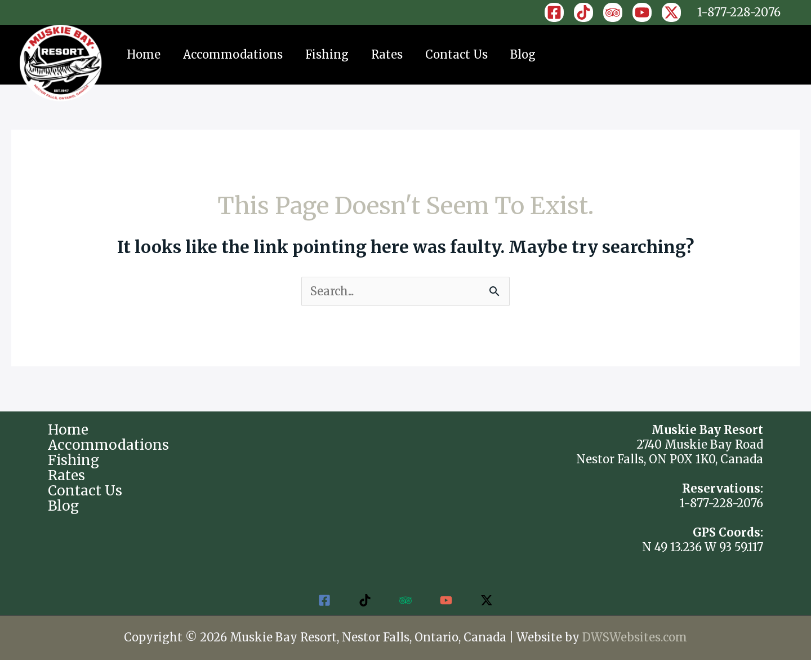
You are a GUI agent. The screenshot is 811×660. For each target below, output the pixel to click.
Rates (387, 54)
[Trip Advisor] (612, 12)
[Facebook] (554, 12)
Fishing (327, 54)
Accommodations (233, 54)
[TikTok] (583, 12)
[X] (671, 12)
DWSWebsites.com (634, 637)
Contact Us (456, 54)
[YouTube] (642, 12)
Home (144, 54)
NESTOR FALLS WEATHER (405, 465)
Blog (523, 54)
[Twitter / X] (486, 600)
